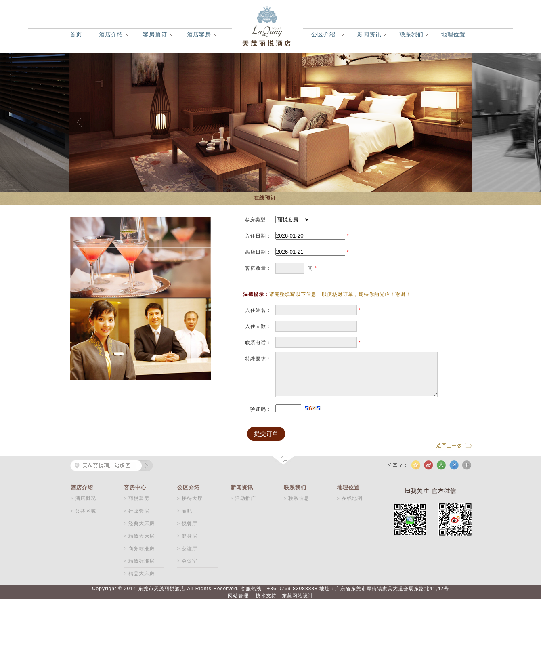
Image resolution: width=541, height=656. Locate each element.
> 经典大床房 (139, 523)
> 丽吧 (185, 511)
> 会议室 (187, 561)
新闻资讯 (369, 35)
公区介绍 (323, 35)
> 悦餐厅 (187, 523)
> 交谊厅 (187, 548)
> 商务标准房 (139, 548)
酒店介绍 (111, 35)
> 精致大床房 (139, 536)
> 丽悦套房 (137, 498)
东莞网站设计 (297, 596)
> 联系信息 (297, 498)
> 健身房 (187, 536)
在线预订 (265, 198)
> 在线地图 (350, 498)
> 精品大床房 (139, 573)
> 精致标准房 (139, 561)
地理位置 (453, 35)
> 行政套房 (137, 511)
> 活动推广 (243, 498)
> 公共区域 (83, 511)
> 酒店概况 (83, 498)
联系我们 (411, 35)
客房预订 (155, 35)
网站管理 (238, 596)
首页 (76, 35)
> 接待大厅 (190, 498)
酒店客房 (199, 35)
